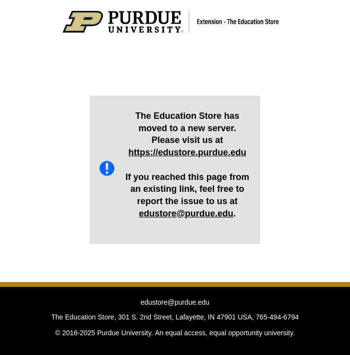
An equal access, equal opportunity (208, 333)
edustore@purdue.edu (186, 213)
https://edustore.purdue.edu (187, 152)
